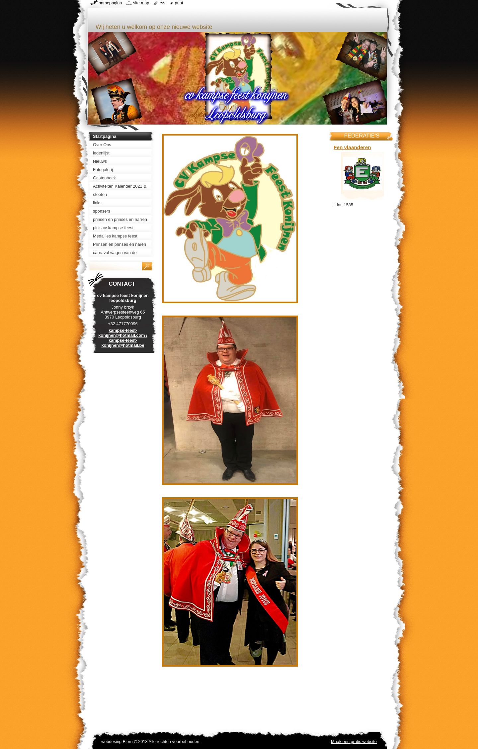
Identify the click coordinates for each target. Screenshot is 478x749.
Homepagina (110, 2)
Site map (141, 2)
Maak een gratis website (354, 741)
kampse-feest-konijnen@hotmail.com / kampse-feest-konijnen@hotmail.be (122, 338)
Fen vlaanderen (352, 147)
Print (179, 2)
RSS (162, 2)
